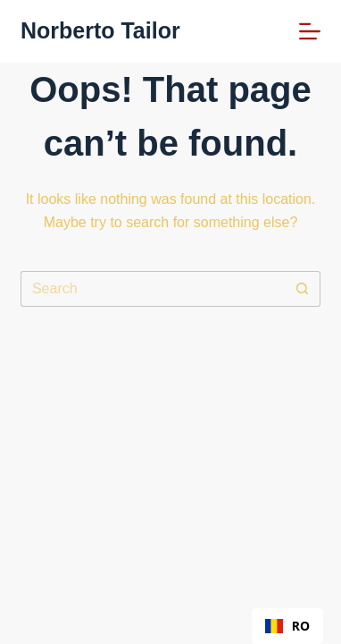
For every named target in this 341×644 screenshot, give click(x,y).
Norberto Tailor (100, 30)
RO (287, 625)
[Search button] (302, 289)
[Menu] (309, 31)
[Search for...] (153, 289)
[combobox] (287, 626)
